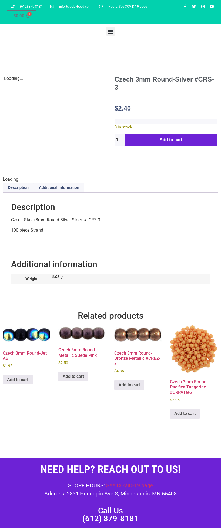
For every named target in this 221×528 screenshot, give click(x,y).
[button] (110, 31)
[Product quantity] (120, 140)
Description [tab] (18, 187)
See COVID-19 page (129, 485)
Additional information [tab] (59, 187)
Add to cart (170, 139)
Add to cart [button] (17, 379)
